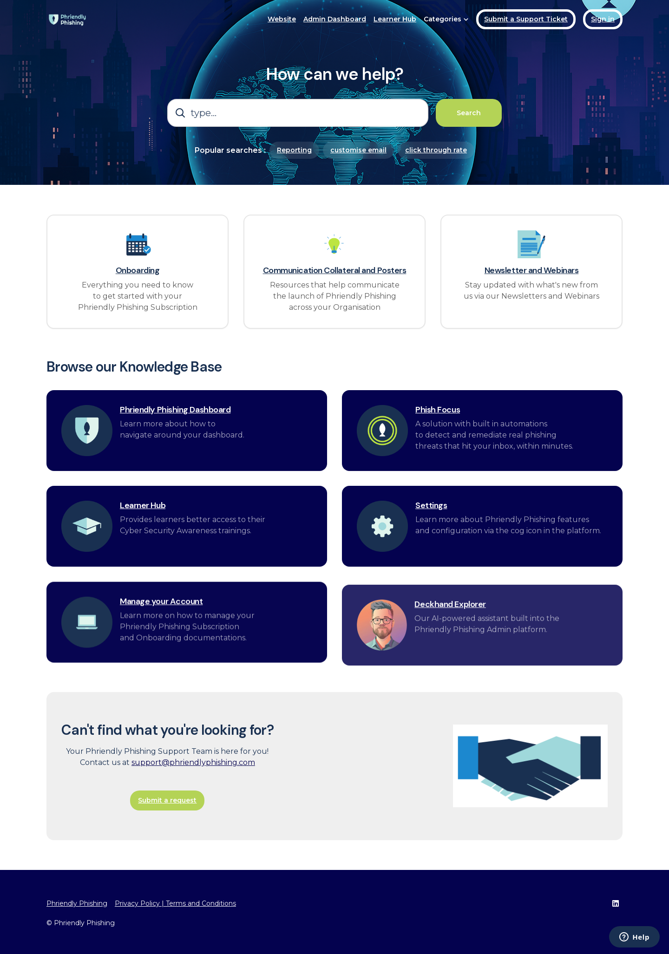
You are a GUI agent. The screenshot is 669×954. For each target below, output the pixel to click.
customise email (358, 150)
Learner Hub (395, 19)
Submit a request (167, 818)
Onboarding (138, 271)
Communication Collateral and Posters (335, 271)
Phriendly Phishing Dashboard (175, 428)
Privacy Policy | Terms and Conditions (175, 903)
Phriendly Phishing (76, 903)
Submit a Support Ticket (526, 19)
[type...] (297, 113)
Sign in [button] (603, 19)
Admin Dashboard (334, 19)
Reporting (294, 150)
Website (282, 19)
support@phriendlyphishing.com (193, 780)
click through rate (436, 150)
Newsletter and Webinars (532, 271)
